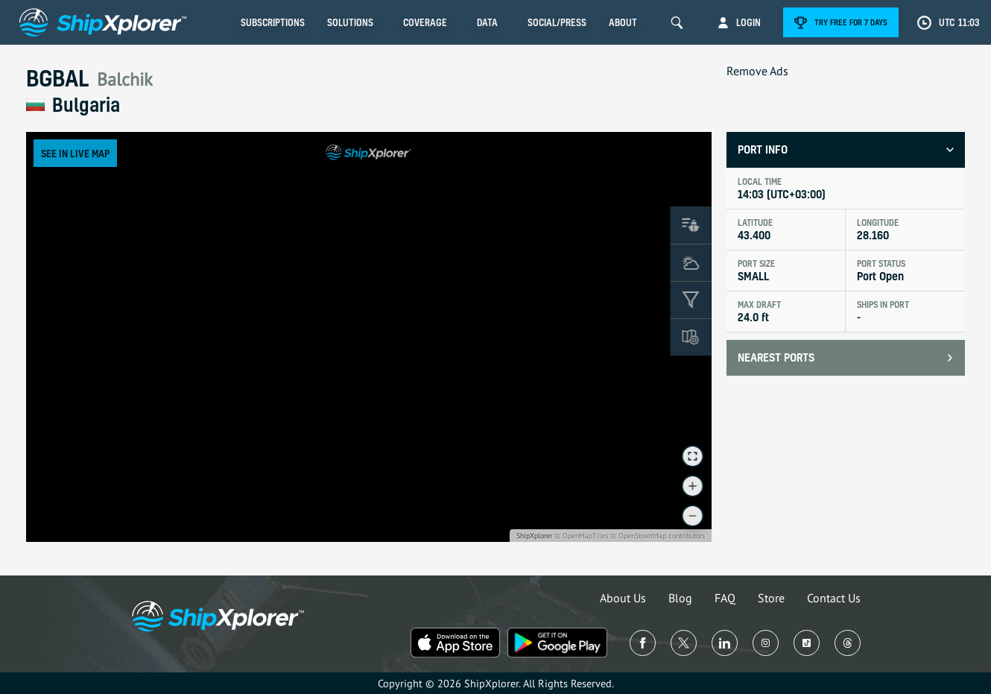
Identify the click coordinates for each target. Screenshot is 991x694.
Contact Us (834, 597)
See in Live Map (75, 153)
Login (748, 22)
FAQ (725, 597)
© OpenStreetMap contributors (657, 535)
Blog (680, 597)
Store (771, 597)
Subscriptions (273, 22)
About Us (623, 597)
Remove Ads (757, 70)
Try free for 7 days (850, 22)
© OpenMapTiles (581, 535)
